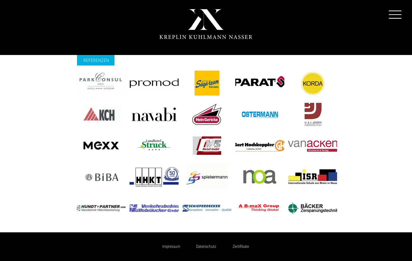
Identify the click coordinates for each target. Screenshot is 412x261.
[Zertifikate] (240, 246)
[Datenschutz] (205, 246)
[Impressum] (171, 246)
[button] (395, 15)
